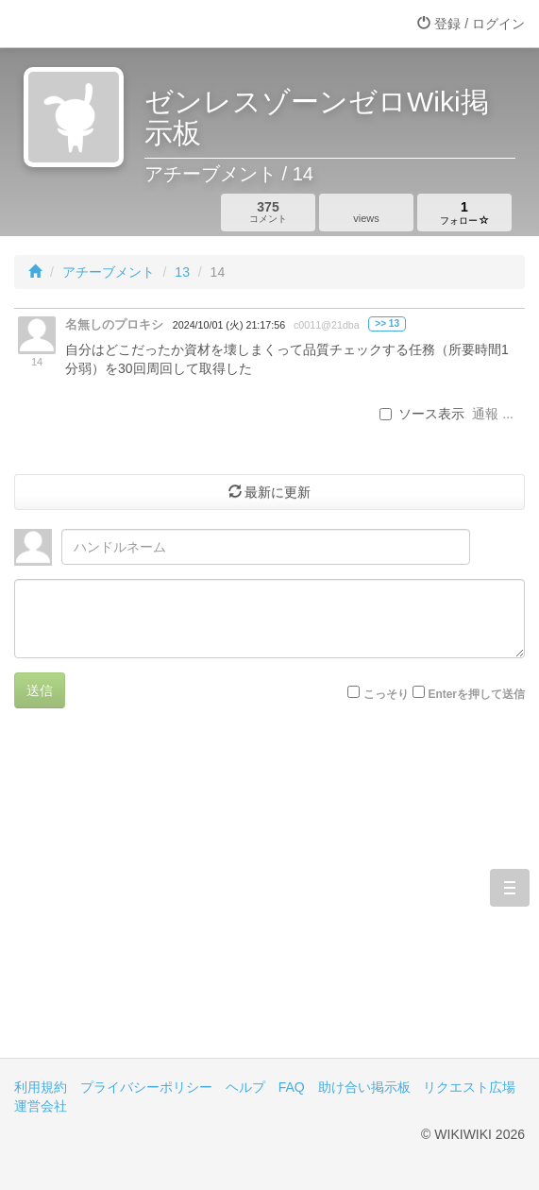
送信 (39, 690)
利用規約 (40, 1087)
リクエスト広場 (469, 1087)
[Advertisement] (269, 897)
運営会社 (40, 1106)
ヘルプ (245, 1087)
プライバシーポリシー (146, 1087)
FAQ (291, 1087)
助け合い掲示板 (364, 1087)
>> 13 (387, 323)
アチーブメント (108, 272)
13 (182, 272)
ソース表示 (421, 413)
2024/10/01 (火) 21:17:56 (229, 325)
